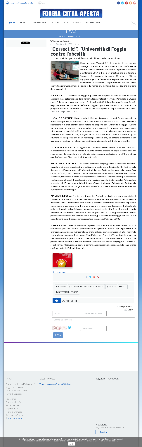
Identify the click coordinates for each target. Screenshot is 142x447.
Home (62, 36)
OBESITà (111, 286)
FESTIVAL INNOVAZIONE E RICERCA (86, 286)
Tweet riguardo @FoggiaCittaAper (55, 384)
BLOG (66, 23)
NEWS (24, 23)
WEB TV (55, 23)
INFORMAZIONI (94, 23)
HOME (12, 23)
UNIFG (122, 286)
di (54, 271)
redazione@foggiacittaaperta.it (20, 2)
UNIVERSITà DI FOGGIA (67, 292)
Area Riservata (14, 418)
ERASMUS (61, 286)
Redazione (60, 271)
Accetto (71, 444)
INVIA (58, 335)
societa (79, 36)
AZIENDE (77, 23)
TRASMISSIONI (40, 23)
